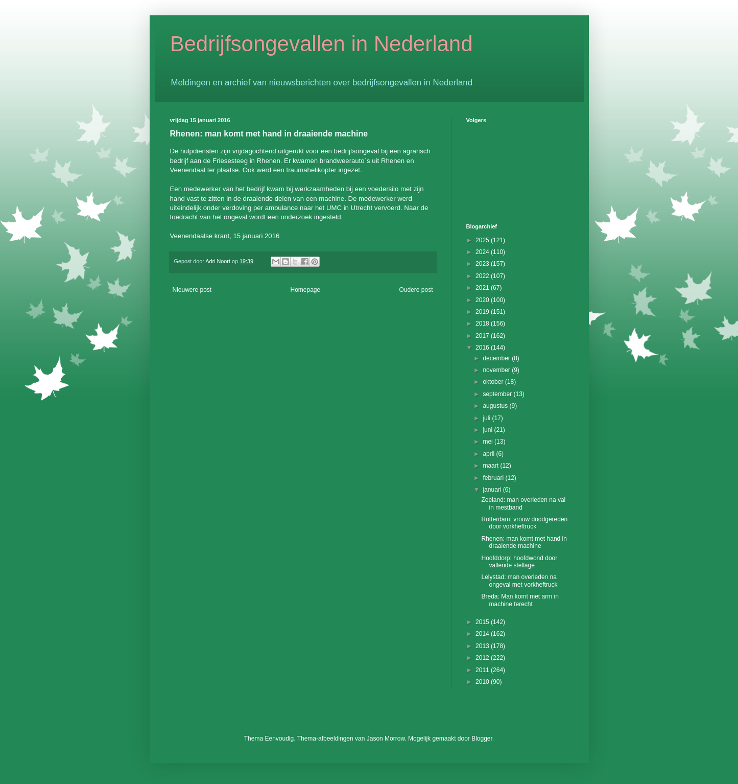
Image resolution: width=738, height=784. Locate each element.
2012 (483, 657)
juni (488, 429)
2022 (483, 276)
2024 (483, 252)
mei (488, 441)
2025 (483, 240)
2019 (483, 311)
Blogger (481, 738)
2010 (483, 681)
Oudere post (416, 289)
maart (491, 465)
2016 (483, 347)
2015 (483, 622)
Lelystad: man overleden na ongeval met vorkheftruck (519, 580)
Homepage (305, 289)
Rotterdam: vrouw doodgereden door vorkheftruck (524, 523)
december (497, 358)
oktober (494, 381)
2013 (483, 646)
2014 (483, 633)
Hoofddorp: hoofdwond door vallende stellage (519, 562)
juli (487, 418)
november (497, 370)
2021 (483, 287)
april (489, 453)
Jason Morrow (386, 738)
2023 (483, 263)
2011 (483, 670)
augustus (496, 405)
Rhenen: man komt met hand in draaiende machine (523, 542)
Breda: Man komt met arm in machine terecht (519, 600)
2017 (483, 335)
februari (494, 477)
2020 (483, 300)
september (498, 394)
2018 (483, 323)
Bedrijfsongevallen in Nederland (321, 44)
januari (493, 489)
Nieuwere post (192, 289)
